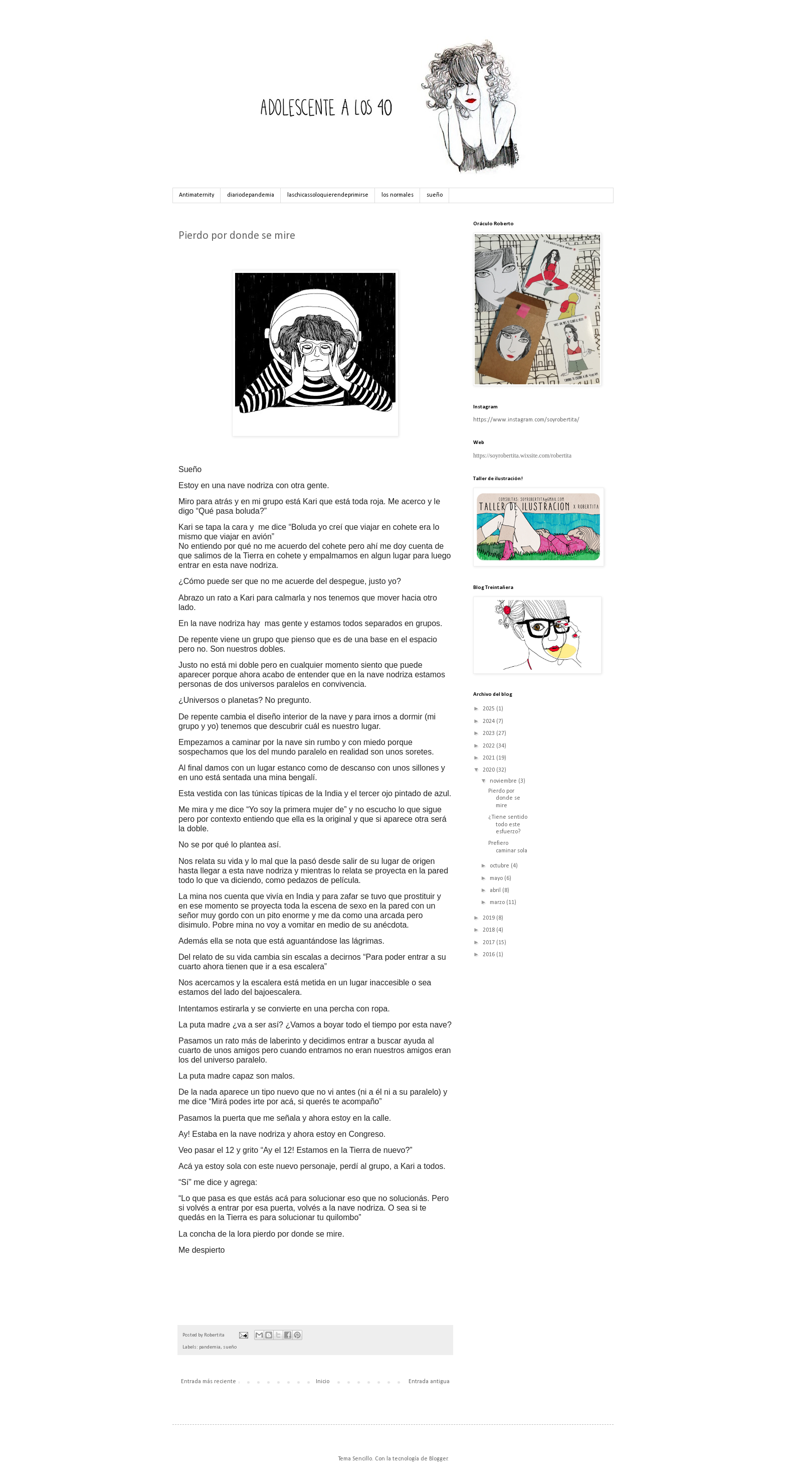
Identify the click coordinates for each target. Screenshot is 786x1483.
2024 (489, 721)
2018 (489, 930)
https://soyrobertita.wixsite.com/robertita (522, 455)
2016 (489, 955)
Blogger (438, 1459)
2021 (489, 758)
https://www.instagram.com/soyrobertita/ (526, 420)
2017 (489, 943)
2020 (489, 770)
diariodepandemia (250, 195)
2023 (489, 733)
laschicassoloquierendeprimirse (327, 195)
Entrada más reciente (208, 1382)
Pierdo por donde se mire (504, 798)
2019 (489, 918)
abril (496, 890)
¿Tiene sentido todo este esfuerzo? (507, 824)
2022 (489, 746)
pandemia (210, 1347)
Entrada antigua (429, 1382)
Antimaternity (196, 195)
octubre (500, 866)
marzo (498, 903)
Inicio (322, 1382)
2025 (489, 709)
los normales (397, 195)
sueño (435, 195)
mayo (497, 878)
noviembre (504, 781)
